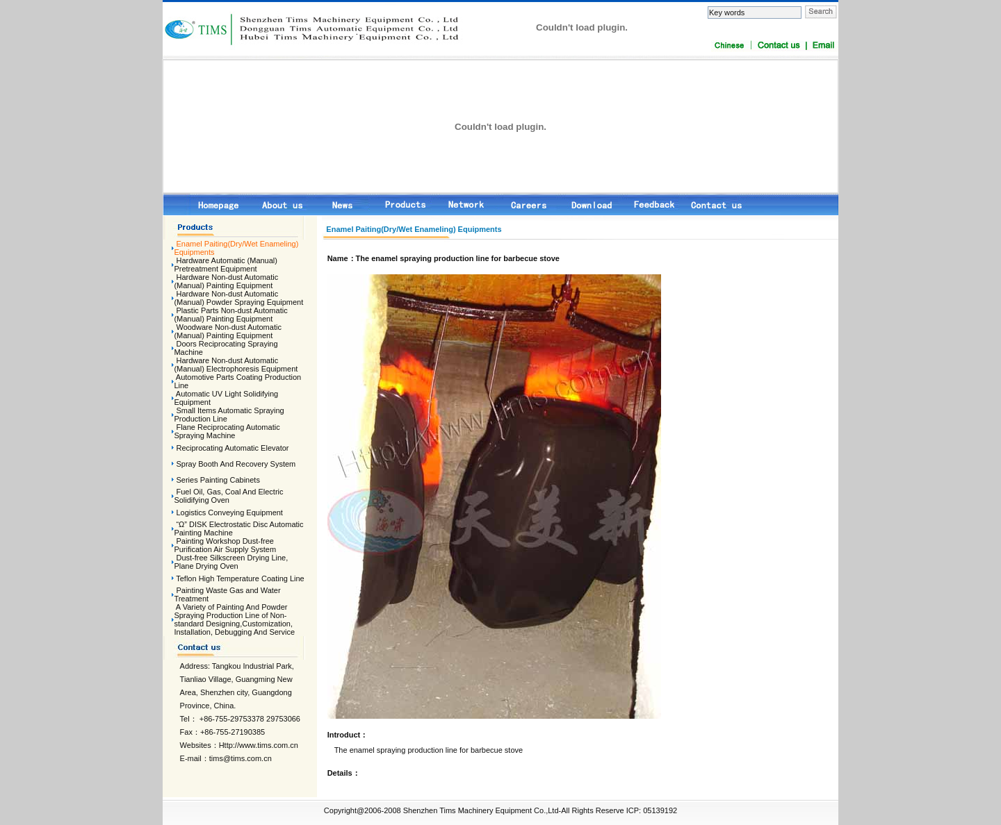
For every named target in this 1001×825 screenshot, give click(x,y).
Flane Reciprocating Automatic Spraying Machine (226, 431)
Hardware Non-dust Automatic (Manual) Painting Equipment (226, 281)
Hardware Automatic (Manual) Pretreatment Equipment (225, 264)
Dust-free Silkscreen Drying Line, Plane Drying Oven (231, 561)
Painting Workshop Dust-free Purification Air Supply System (225, 545)
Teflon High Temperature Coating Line (240, 578)
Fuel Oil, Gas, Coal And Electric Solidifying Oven (228, 496)
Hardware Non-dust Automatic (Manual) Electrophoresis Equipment (236, 364)
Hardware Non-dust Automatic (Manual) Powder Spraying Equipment (238, 298)
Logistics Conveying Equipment (229, 512)
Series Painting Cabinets (217, 480)
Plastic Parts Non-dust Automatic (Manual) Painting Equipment (230, 314)
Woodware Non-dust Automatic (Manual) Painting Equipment (228, 331)
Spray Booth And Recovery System (235, 464)
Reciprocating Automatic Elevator (232, 448)
